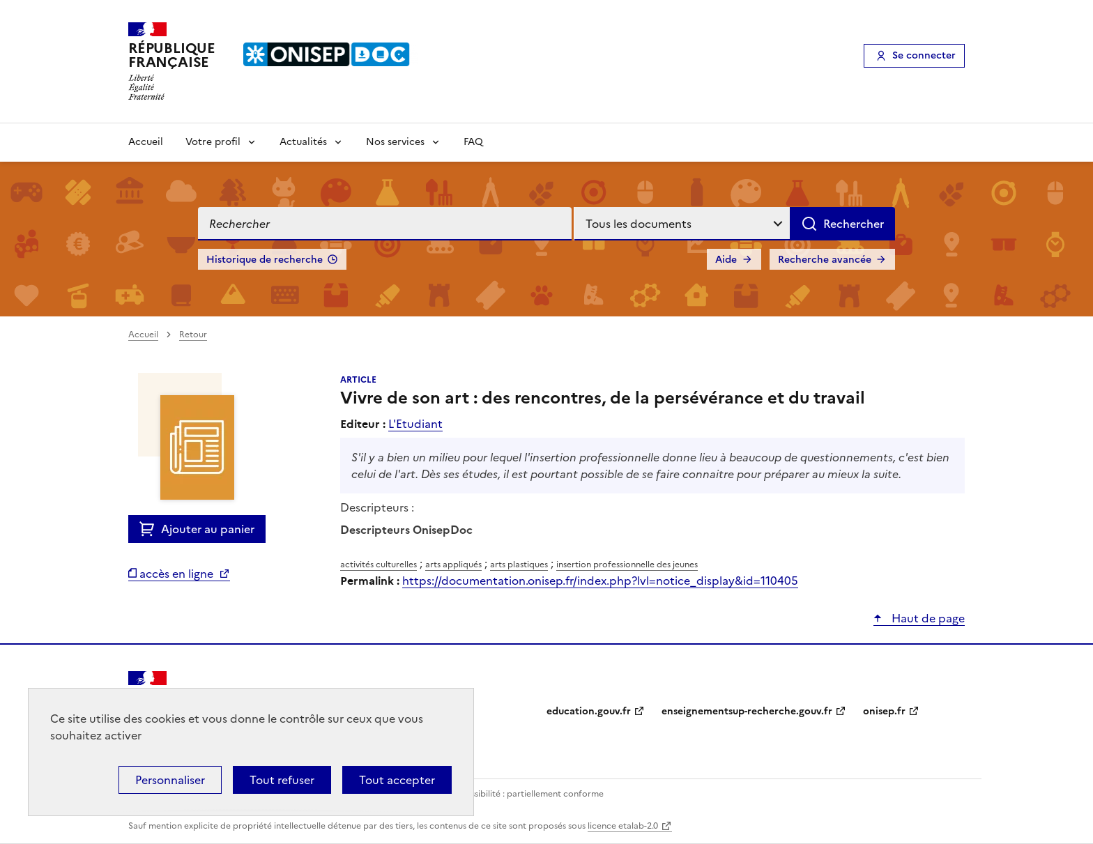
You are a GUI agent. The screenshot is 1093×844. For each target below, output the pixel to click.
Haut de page (927, 618)
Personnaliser (170, 780)
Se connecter (924, 55)
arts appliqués (453, 564)
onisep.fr (884, 711)
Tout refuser (282, 780)
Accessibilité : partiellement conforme (527, 794)
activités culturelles (378, 564)
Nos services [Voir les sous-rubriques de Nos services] (395, 142)
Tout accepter (397, 780)
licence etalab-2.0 (623, 826)
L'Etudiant (415, 423)
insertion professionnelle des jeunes (627, 564)
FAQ (473, 142)
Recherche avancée (824, 259)
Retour (193, 334)
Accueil (145, 142)
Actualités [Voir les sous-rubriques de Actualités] (303, 142)
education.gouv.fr (588, 711)
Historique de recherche (264, 259)
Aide (726, 259)
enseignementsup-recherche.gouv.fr (747, 711)
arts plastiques (519, 564)
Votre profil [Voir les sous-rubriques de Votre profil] (212, 142)
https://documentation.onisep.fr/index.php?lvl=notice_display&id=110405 (600, 580)
